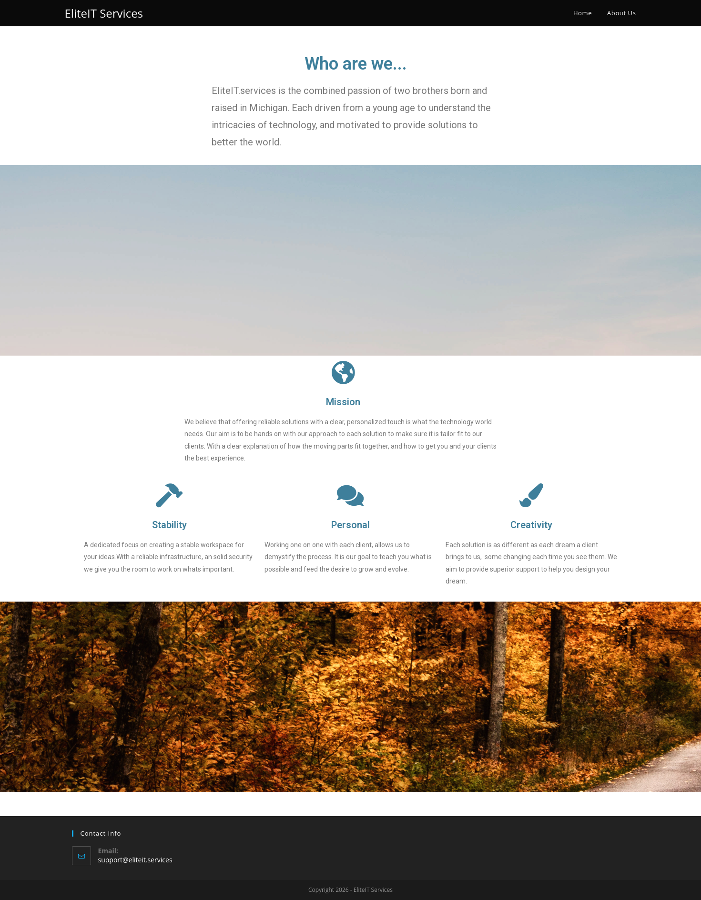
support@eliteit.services (135, 859)
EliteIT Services (104, 13)
